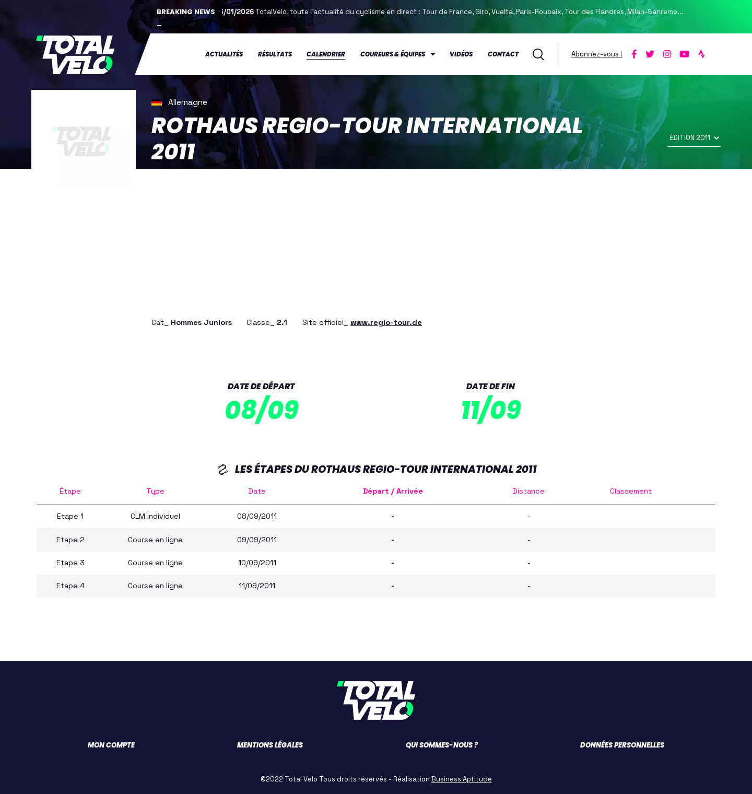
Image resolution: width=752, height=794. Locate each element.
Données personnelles (622, 745)
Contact (503, 54)
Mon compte (111, 745)
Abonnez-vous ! (596, 54)
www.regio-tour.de (386, 321)
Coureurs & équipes (392, 54)
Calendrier (326, 54)
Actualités (224, 54)
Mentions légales (270, 745)
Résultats (275, 54)
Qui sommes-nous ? (442, 745)
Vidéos (461, 54)
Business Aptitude (461, 778)
